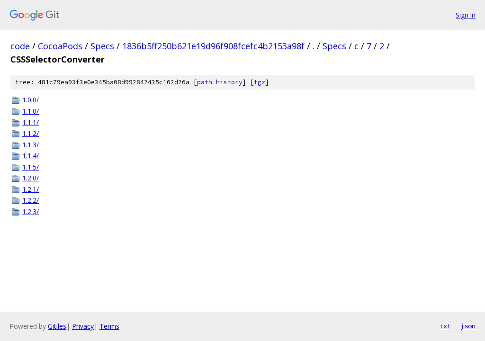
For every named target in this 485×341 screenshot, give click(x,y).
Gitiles (57, 326)
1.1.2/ (30, 133)
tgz (259, 82)
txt (445, 326)
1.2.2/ (30, 200)
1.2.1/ (30, 189)
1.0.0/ (30, 99)
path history (219, 82)
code (20, 46)
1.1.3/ (30, 144)
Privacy (83, 326)
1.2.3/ (30, 211)
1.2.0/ (30, 177)
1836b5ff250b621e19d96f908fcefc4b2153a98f (213, 46)
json (468, 326)
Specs (102, 46)
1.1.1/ (30, 122)
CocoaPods (60, 46)
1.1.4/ (30, 155)
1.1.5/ (30, 166)
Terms (109, 326)
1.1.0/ (30, 111)
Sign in (466, 14)
